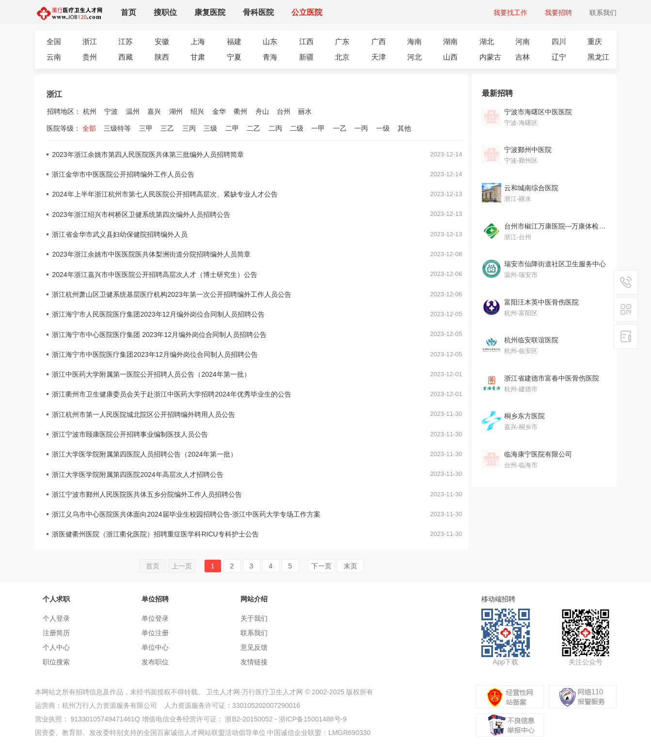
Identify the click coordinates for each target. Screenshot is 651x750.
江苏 (125, 41)
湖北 (486, 41)
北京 (342, 57)
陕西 (162, 57)
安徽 (162, 41)
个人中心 (56, 647)
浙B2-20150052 (248, 719)
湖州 (176, 111)
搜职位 (165, 12)
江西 (306, 41)
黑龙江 (598, 57)
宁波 (111, 111)
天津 (378, 57)
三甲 (146, 128)
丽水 (305, 111)
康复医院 (209, 12)
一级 (383, 128)
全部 (89, 128)
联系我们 (603, 12)
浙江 (89, 41)
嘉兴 (154, 111)
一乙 (340, 128)
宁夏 (234, 57)
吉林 (522, 57)
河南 (522, 41)
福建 (234, 41)
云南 (54, 57)
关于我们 (254, 618)
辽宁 (559, 57)
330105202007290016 (266, 705)
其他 (404, 128)
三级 (210, 128)
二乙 (253, 128)
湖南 (450, 41)
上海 (198, 41)
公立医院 (306, 12)
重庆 (594, 41)
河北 (414, 57)
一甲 (318, 128)
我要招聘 (558, 12)
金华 (219, 111)
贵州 (89, 57)
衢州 (240, 111)
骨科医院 (258, 12)
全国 (54, 41)
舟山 (262, 111)
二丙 (275, 128)
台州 (283, 111)
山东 (270, 41)
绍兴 (197, 111)
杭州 (89, 111)
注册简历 (56, 633)
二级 (296, 128)
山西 (450, 57)
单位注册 (155, 633)
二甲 (232, 128)
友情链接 (254, 662)
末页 (350, 566)
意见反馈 (254, 647)
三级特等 (117, 128)
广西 (378, 41)
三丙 (189, 128)
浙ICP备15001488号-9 (313, 719)
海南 (414, 41)
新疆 (306, 57)
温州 (133, 111)
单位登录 (155, 618)
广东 (342, 41)
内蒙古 (490, 57)
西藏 (125, 57)
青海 (270, 57)
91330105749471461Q (105, 719)
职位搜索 (56, 662)
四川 (559, 41)
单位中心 (155, 647)
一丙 (361, 128)
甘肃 (198, 57)
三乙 (167, 128)
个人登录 (56, 618)
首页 (128, 12)
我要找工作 (510, 12)
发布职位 (155, 662)
